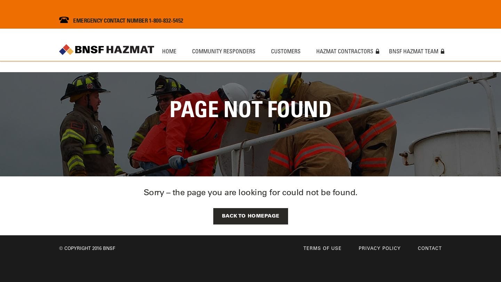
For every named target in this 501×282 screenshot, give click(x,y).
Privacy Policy (380, 248)
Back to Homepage (250, 216)
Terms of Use (322, 248)
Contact (430, 248)
